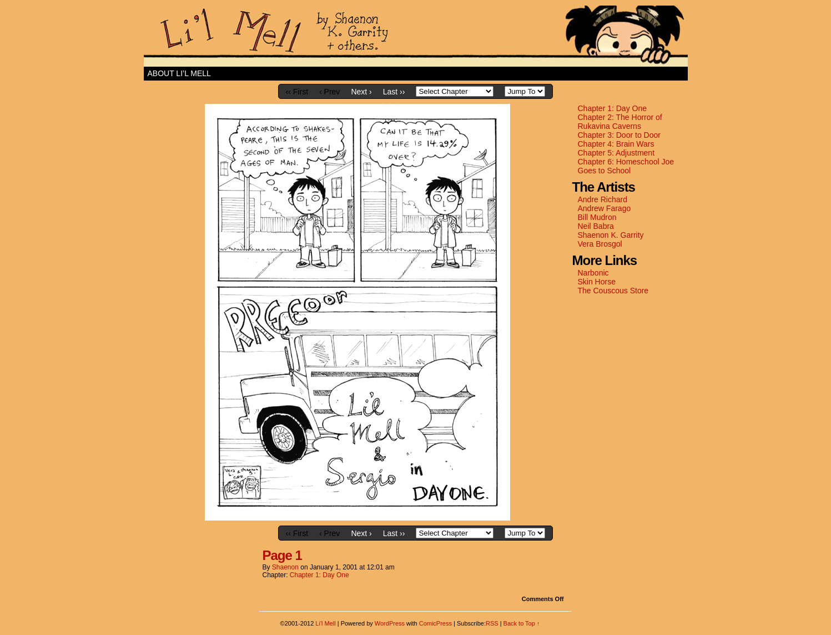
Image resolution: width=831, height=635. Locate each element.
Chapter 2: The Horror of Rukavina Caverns (620, 122)
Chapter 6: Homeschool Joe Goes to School (626, 166)
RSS (492, 623)
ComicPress (435, 623)
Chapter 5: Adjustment (616, 152)
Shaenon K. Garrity (611, 235)
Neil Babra (596, 226)
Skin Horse (597, 281)
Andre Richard (603, 199)
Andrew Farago (604, 208)
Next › (361, 91)
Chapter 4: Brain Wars (616, 143)
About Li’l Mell (179, 73)
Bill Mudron (597, 217)
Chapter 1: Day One (612, 108)
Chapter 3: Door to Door (619, 135)
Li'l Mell (416, 36)
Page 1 (282, 555)
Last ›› (394, 91)
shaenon (285, 567)
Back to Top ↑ (521, 623)
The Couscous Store (613, 290)
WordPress (390, 623)
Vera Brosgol (600, 243)
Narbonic (593, 272)
